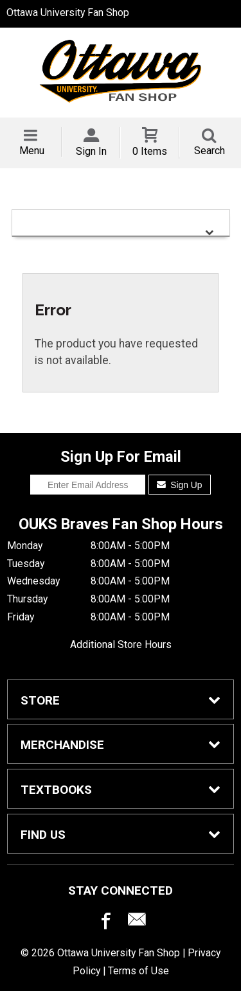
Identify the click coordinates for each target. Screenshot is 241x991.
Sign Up (179, 485)
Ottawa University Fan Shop (67, 12)
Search (209, 151)
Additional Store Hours (121, 644)
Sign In (91, 151)
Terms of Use (138, 971)
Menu (31, 151)
